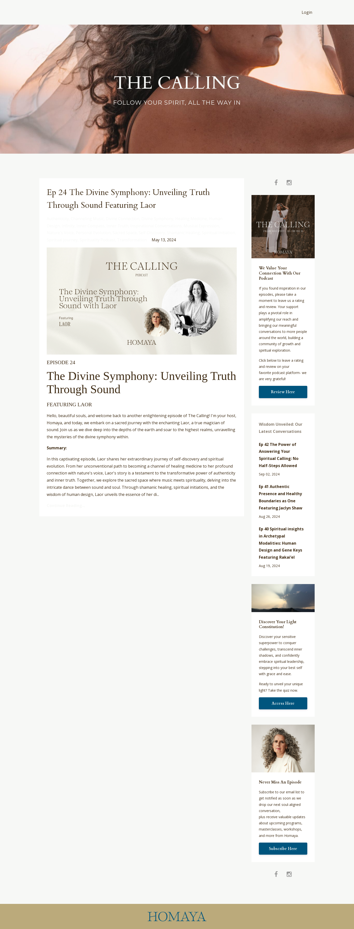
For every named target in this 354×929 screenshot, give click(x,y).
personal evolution (93, 232)
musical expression (201, 225)
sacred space (125, 232)
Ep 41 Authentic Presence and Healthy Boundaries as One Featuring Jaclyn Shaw (280, 497)
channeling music (87, 218)
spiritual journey (62, 240)
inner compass (90, 225)
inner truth (117, 225)
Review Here (283, 392)
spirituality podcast (97, 240)
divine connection (122, 218)
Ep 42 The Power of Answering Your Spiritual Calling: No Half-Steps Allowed (278, 455)
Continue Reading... (66, 505)
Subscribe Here (283, 848)
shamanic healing (183, 232)
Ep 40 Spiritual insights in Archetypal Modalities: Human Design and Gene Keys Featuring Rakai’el (281, 543)
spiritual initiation (218, 232)
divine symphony (157, 218)
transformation (132, 240)
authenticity (58, 218)
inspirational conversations (156, 225)
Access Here (283, 703)
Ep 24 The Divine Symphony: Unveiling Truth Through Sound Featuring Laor (132, 198)
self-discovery (152, 232)
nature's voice (60, 232)
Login (307, 12)
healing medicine (191, 218)
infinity (68, 225)
